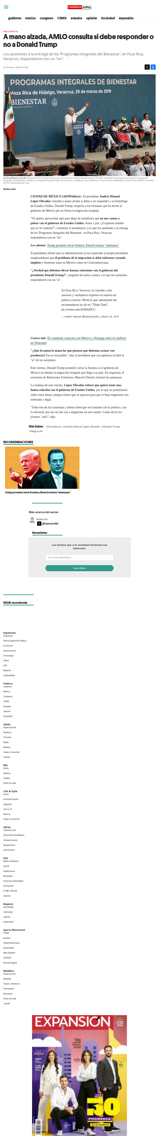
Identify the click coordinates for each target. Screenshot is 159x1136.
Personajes (8, 989)
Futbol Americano (11, 943)
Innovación (8, 886)
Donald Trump (111, 426)
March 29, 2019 (110, 316)
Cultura (6, 757)
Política (7, 683)
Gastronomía (9, 974)
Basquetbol (8, 948)
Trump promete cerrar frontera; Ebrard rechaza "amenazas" (83, 245)
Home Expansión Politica (14, 641)
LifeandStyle (9, 675)
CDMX (62, 18)
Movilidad (7, 876)
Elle (5, 765)
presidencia (10, 31)
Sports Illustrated (14, 929)
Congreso (7, 696)
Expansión (9, 632)
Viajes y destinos (11, 984)
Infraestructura (10, 840)
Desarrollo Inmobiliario (13, 835)
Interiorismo (9, 850)
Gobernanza (9, 871)
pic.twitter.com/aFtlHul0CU (78, 309)
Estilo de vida (9, 783)
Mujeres (7, 670)
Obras (6, 660)
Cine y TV (7, 809)
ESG (5, 665)
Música (6, 814)
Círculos (7, 737)
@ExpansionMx (50, 523)
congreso (46, 18)
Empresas (8, 636)
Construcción (9, 830)
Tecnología (8, 656)
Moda (6, 742)
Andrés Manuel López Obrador (82, 426)
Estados (7, 706)
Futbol (6, 933)
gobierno (14, 18)
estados (76, 18)
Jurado (6, 1003)
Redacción (42, 519)
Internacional (9, 651)
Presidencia (54, 426)
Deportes (7, 804)
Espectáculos (9, 727)
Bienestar (7, 994)
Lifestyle (7, 958)
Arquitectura (9, 845)
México (6, 691)
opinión (91, 18)
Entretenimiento (10, 799)
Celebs (6, 778)
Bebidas (7, 979)
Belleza (6, 747)
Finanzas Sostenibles (13, 881)
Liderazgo (8, 912)
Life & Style (10, 791)
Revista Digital (10, 963)
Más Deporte (9, 953)
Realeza (7, 732)
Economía (8, 646)
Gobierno (7, 686)
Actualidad (8, 907)
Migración (37, 431)
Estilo (6, 794)
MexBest (8, 970)
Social (6, 866)
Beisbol (6, 938)
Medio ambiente (10, 861)
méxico (30, 18)
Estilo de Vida (9, 999)
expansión (126, 18)
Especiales (8, 922)
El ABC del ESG (10, 891)
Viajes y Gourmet (11, 752)
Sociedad (108, 18)
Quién (6, 724)
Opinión (6, 711)
